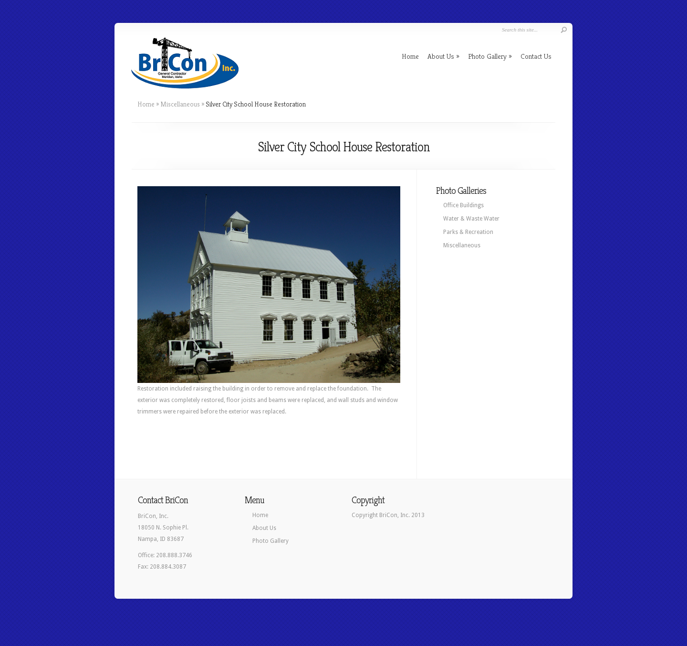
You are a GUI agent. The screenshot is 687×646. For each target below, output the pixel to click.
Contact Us (536, 56)
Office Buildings (463, 205)
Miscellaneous (180, 104)
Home (410, 56)
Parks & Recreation (468, 232)
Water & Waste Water (471, 218)
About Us (443, 56)
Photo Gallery (490, 56)
